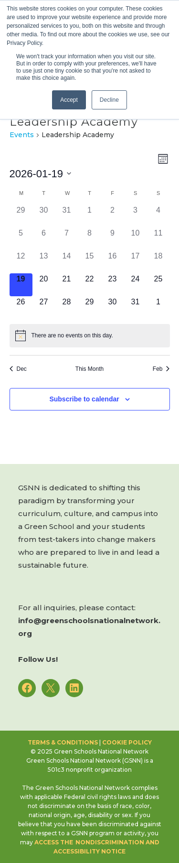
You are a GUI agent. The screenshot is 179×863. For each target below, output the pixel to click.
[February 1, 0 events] (158, 307)
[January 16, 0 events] (112, 261)
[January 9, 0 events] (112, 238)
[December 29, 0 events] (21, 216)
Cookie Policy (127, 742)
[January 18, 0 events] (158, 261)
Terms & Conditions (63, 742)
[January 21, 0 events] (66, 284)
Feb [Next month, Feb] (161, 369)
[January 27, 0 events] (43, 307)
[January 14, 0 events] (66, 261)
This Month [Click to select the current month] (89, 369)
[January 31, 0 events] (135, 307)
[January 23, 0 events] (112, 284)
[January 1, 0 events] (89, 216)
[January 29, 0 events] (89, 307)
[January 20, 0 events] (43, 284)
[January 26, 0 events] (21, 307)
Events (22, 134)
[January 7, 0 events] (66, 238)
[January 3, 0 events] (135, 216)
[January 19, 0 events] (21, 284)
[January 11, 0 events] (158, 238)
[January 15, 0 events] (89, 261)
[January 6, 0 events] (43, 238)
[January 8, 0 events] (89, 238)
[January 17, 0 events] (135, 261)
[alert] (90, 335)
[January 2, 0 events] (112, 216)
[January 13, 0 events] (43, 261)
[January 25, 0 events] (158, 284)
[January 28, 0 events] (66, 307)
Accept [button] (69, 100)
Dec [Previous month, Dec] (18, 369)
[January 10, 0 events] (135, 238)
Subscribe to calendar (84, 399)
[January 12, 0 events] (21, 261)
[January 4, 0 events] (158, 216)
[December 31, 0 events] (66, 216)
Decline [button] (109, 100)
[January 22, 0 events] (89, 284)
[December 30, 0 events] (43, 216)
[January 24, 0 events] (135, 284)
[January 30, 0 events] (112, 307)
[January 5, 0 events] (21, 238)
